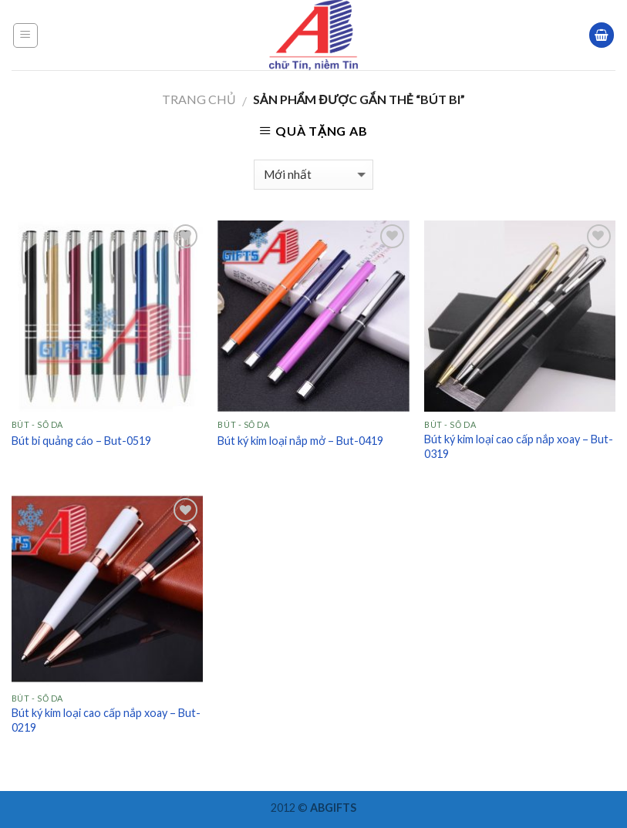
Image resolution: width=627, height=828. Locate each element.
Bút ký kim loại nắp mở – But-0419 (300, 440)
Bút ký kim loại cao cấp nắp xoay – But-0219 (106, 720)
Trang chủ (199, 99)
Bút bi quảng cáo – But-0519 (81, 440)
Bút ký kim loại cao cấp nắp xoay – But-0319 (518, 446)
